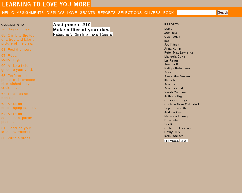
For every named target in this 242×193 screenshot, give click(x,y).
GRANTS (87, 13)
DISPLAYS (56, 13)
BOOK (168, 13)
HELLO (8, 13)
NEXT (184, 140)
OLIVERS (152, 13)
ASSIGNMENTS (30, 13)
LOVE (72, 13)
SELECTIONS (130, 13)
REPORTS (107, 13)
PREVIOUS (171, 140)
